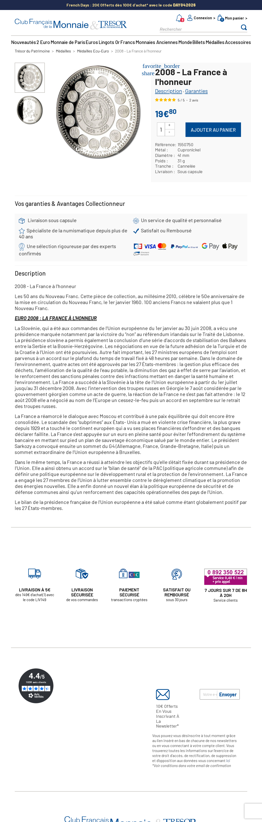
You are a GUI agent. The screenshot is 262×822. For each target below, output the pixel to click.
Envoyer (228, 694)
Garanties (196, 90)
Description (168, 90)
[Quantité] (161, 129)
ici (228, 760)
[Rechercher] (195, 29)
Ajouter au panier (213, 130)
